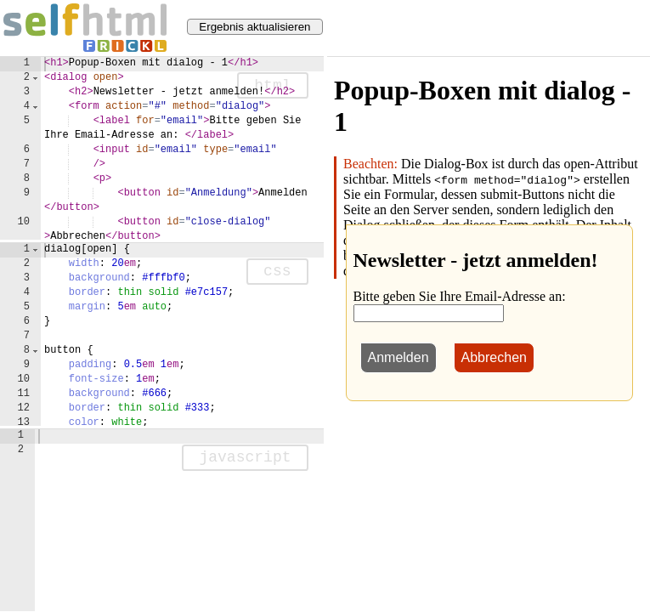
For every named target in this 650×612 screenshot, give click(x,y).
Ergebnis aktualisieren (254, 26)
